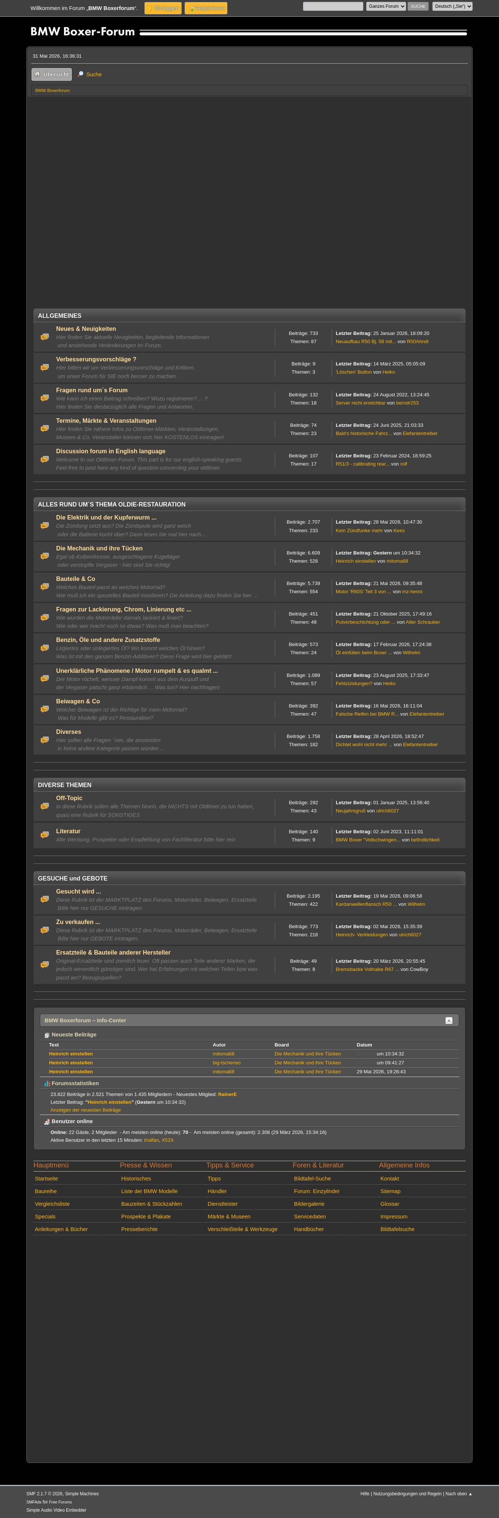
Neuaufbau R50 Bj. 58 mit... (366, 341)
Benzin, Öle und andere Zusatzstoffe (108, 639)
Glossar (389, 1204)
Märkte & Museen (228, 1217)
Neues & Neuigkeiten (86, 328)
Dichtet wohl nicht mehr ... (364, 744)
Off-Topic (69, 798)
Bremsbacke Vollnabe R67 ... (367, 969)
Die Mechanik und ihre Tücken (99, 548)
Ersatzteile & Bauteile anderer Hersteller (113, 952)
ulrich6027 (387, 811)
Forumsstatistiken (71, 1083)
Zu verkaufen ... (78, 921)
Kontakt (389, 1179)
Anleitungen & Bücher (61, 1229)
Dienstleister (222, 1204)
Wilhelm (411, 652)
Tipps (213, 1179)
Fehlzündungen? (354, 683)
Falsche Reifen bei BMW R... (367, 714)
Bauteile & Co (75, 578)
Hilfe (365, 1493)
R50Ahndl (417, 341)
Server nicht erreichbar (361, 403)
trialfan (151, 1140)
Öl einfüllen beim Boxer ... (364, 652)
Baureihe (46, 1191)
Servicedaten (310, 1217)
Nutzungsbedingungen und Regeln (407, 1493)
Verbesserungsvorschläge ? (96, 359)
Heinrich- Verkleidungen (362, 934)
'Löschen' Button (354, 372)
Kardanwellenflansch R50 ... (366, 904)
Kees (399, 530)
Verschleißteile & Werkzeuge (242, 1229)
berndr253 (407, 403)
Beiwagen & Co (78, 701)
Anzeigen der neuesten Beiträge (86, 1110)
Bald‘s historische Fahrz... (364, 433)
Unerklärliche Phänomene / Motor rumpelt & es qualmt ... (137, 670)
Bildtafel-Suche (312, 1179)
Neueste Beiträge (70, 1035)
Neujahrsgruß (351, 811)
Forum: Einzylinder (317, 1191)
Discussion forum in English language (110, 451)
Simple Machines (82, 1493)
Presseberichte (139, 1229)
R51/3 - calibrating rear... (363, 464)
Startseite (46, 1179)
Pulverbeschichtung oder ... (365, 622)
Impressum (394, 1217)
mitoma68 (397, 561)
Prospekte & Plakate (146, 1217)
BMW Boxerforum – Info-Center (85, 1020)
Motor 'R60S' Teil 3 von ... (364, 591)
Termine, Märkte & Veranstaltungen (106, 420)
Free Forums (60, 1502)
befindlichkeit (425, 840)
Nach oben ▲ (459, 1493)
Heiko (389, 372)
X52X (168, 1140)
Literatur (68, 831)
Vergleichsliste (52, 1204)
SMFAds (34, 1502)
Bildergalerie (309, 1204)
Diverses (68, 731)
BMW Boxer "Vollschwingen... (368, 840)
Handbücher (309, 1229)
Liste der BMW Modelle (149, 1191)
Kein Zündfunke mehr (359, 530)
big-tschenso (227, 1062)
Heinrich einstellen (356, 561)
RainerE (227, 1094)
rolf (403, 464)
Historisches (136, 1179)
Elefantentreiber (420, 433)
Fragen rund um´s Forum (92, 390)
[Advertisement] (249, 152)
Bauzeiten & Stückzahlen (151, 1204)
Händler (217, 1191)
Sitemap (390, 1191)
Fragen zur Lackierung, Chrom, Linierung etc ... (123, 609)
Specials (45, 1217)
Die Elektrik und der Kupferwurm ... (106, 517)
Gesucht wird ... (78, 891)
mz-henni (412, 591)
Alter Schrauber (423, 622)
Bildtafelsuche (397, 1229)
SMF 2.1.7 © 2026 (44, 1493)
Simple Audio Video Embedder (56, 1510)
